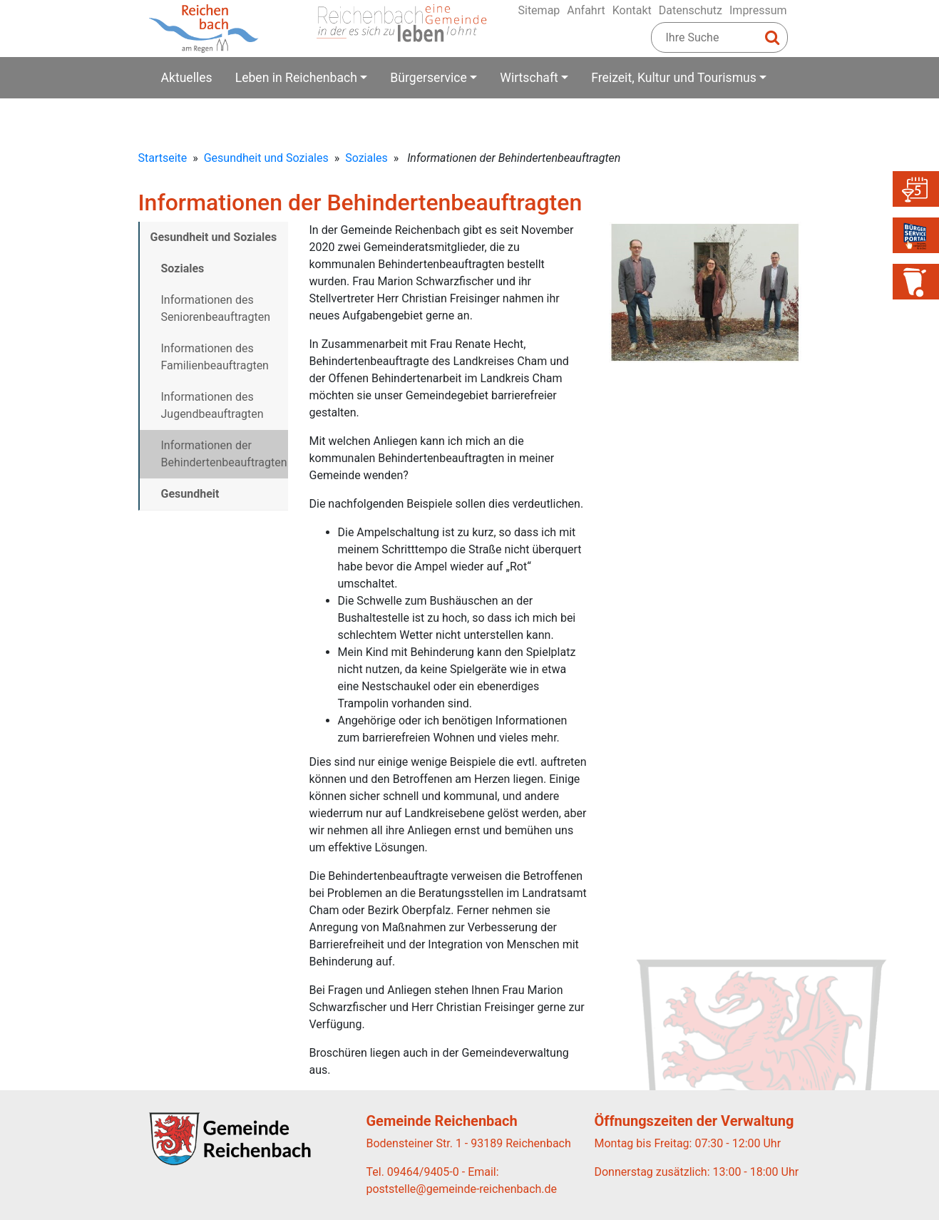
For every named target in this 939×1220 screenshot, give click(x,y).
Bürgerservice (428, 78)
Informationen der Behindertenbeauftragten (224, 454)
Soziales (366, 158)
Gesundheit (190, 494)
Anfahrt (586, 10)
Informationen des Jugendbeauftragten (212, 405)
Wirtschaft (529, 78)
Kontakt (632, 10)
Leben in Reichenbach (296, 78)
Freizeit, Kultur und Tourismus (673, 78)
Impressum (758, 10)
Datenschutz (690, 10)
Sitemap (539, 10)
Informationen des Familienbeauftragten (215, 357)
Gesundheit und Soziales (266, 158)
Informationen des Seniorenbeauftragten (216, 308)
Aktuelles (186, 78)
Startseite (163, 158)
